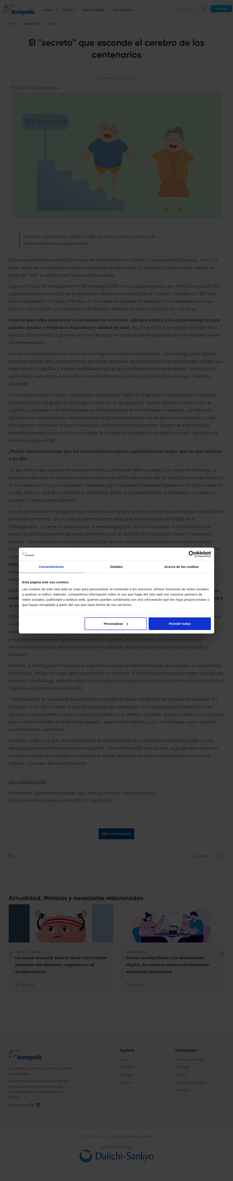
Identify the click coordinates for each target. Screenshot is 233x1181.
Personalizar (116, 623)
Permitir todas (180, 623)
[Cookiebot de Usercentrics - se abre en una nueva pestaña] (192, 554)
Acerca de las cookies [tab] (181, 567)
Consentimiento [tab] (51, 567)
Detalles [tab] (116, 567)
